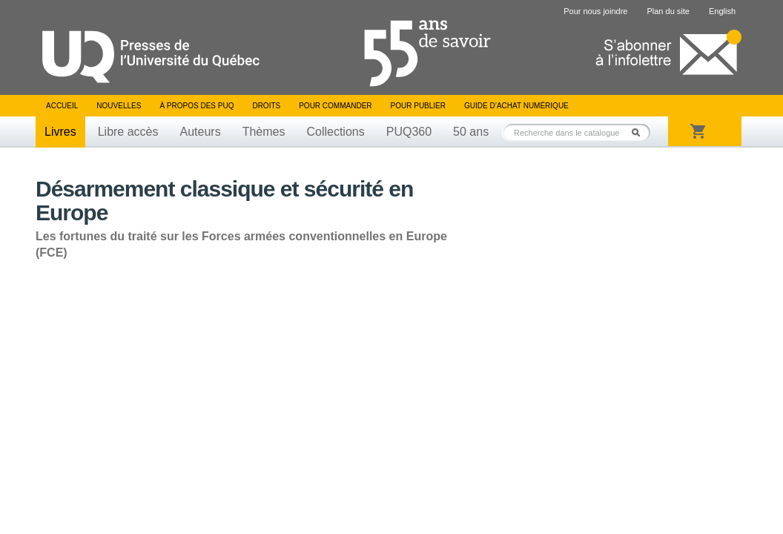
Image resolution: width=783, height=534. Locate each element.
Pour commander (335, 106)
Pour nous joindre (595, 11)
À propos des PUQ (196, 106)
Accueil (62, 106)
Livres (60, 131)
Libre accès (128, 131)
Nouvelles (118, 106)
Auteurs (200, 131)
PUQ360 (409, 131)
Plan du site (668, 11)
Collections (335, 131)
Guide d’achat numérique (516, 106)
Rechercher (640, 132)
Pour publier (418, 106)
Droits (266, 106)
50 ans (471, 131)
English (722, 11)
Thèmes (263, 131)
